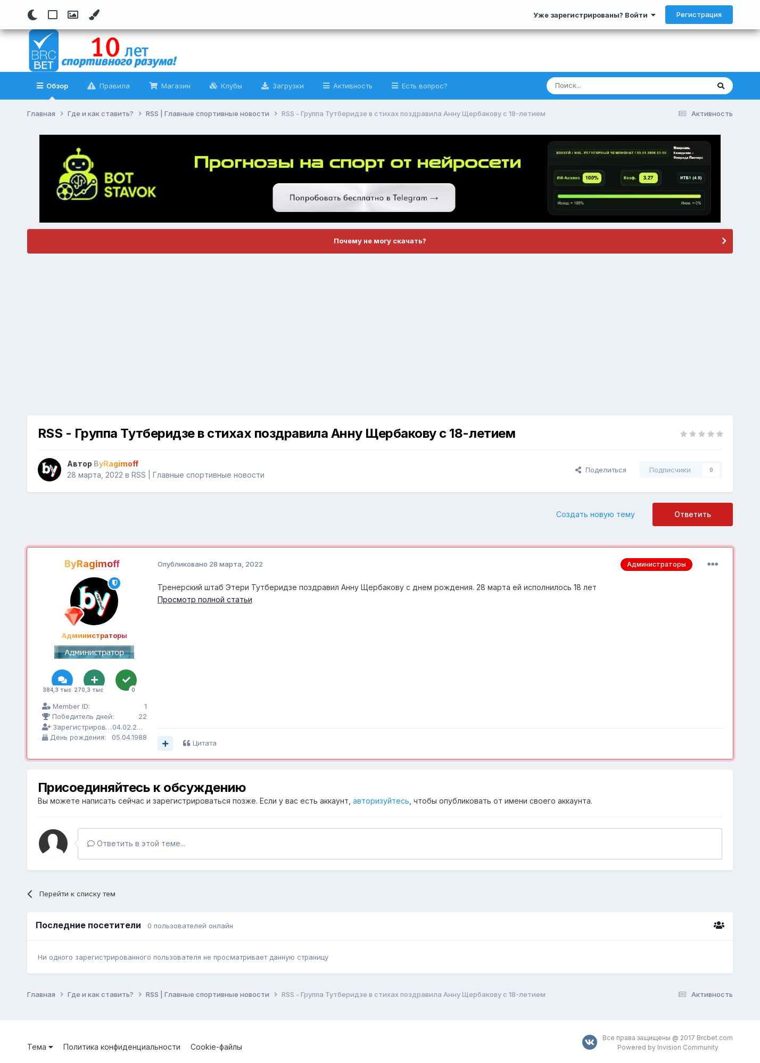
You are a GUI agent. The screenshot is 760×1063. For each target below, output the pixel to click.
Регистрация (699, 14)
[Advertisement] (380, 334)
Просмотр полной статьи (205, 599)
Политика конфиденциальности (121, 1046)
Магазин (175, 85)
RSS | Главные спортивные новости (198, 474)
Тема (40, 1046)
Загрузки (287, 85)
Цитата (205, 743)
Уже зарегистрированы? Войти (594, 15)
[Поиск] (603, 85)
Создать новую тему (595, 514)
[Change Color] (94, 15)
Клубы (230, 85)
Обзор (56, 90)
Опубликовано (210, 564)
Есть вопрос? (424, 85)
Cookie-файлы (216, 1046)
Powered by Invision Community (667, 1047)
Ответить (692, 514)
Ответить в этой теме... (136, 843)
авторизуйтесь (381, 800)
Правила (113, 85)
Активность (352, 85)
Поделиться (600, 469)
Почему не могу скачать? (380, 240)
